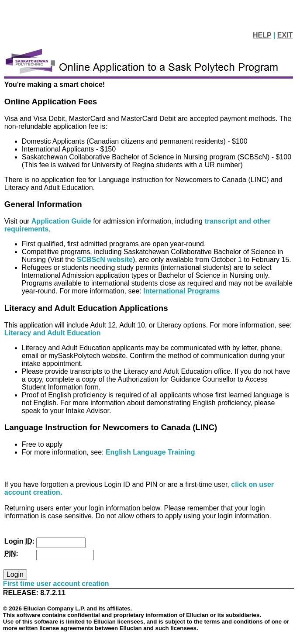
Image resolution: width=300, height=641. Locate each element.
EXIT (285, 35)
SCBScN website (105, 259)
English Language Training (150, 452)
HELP (262, 35)
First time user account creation (56, 583)
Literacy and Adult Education (52, 333)
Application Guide (62, 221)
